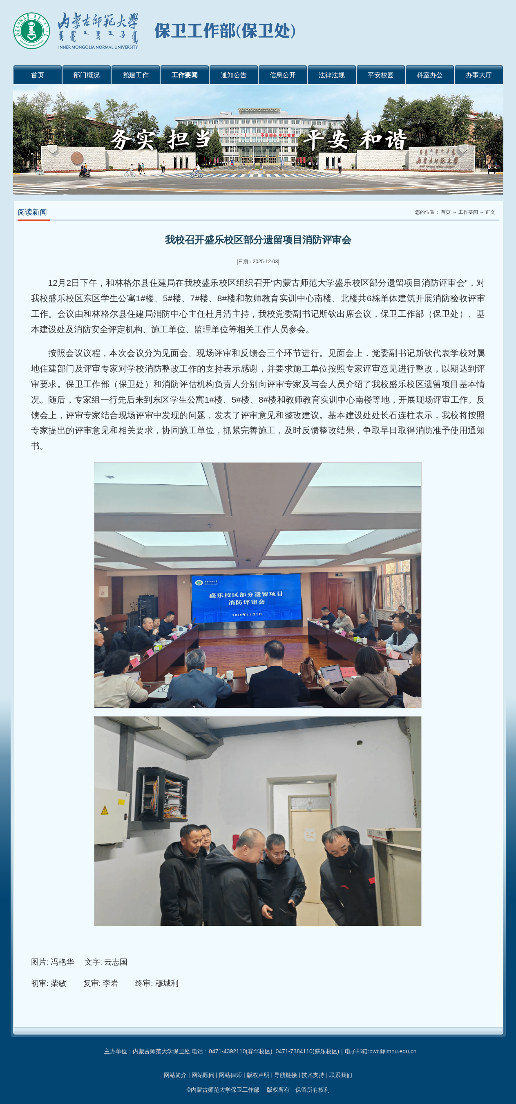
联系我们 (340, 1075)
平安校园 (381, 75)
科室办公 (430, 75)
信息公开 (283, 75)
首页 (37, 75)
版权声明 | (260, 1075)
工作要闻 (185, 75)
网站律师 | (232, 1075)
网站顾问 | (205, 1075)
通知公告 (234, 75)
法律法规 (332, 75)
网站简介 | (177, 1075)
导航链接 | (288, 1075)
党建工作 (136, 75)
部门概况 (87, 75)
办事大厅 (479, 75)
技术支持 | (315, 1075)
